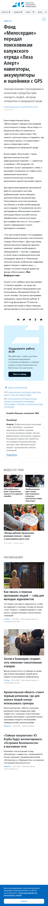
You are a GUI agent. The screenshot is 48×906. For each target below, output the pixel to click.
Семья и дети (18, 543)
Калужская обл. (21, 388)
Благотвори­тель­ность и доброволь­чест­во (21, 107)
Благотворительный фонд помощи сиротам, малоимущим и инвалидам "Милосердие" (20, 401)
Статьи (7, 619)
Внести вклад (19, 374)
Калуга (11, 388)
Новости (7, 21)
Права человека (28, 726)
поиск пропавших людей (20, 395)
